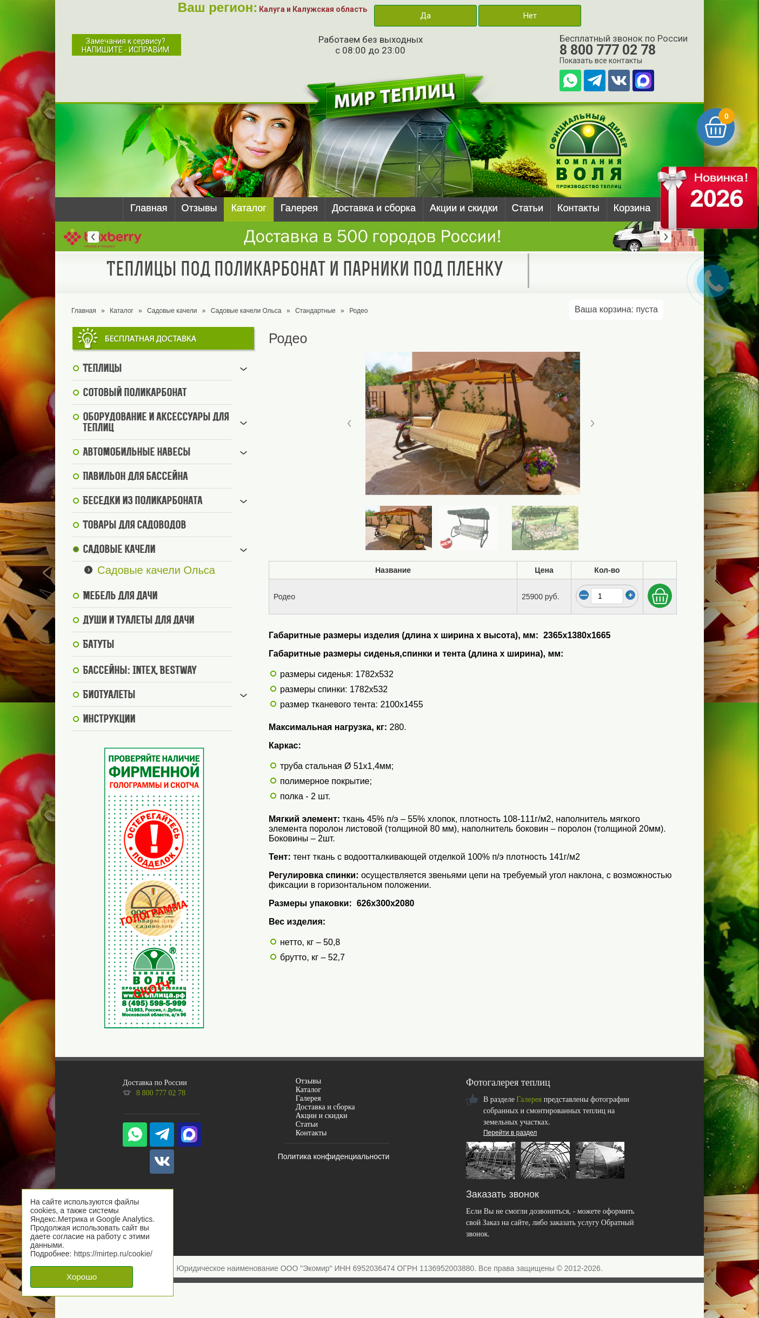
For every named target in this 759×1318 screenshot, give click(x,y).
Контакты (578, 208)
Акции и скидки (464, 208)
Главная (149, 208)
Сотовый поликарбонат (135, 393)
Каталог (248, 208)
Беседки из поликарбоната (142, 501)
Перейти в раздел (510, 1132)
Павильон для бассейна (135, 477)
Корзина (632, 208)
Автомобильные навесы (136, 452)
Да (425, 16)
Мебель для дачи (120, 596)
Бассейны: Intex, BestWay (139, 671)
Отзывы (199, 208)
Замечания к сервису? (125, 45)
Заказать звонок (502, 1194)
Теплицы (102, 369)
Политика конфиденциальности (334, 1156)
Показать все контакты (601, 60)
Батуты (98, 645)
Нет (530, 16)
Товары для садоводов (134, 525)
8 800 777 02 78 (608, 50)
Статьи (527, 208)
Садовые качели (172, 311)
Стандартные (315, 311)
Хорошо (81, 1276)
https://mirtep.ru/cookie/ (113, 1253)
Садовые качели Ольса (246, 311)
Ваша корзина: (616, 309)
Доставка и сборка (374, 208)
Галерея (299, 208)
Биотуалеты (109, 695)
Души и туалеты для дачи (138, 620)
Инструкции (109, 719)
